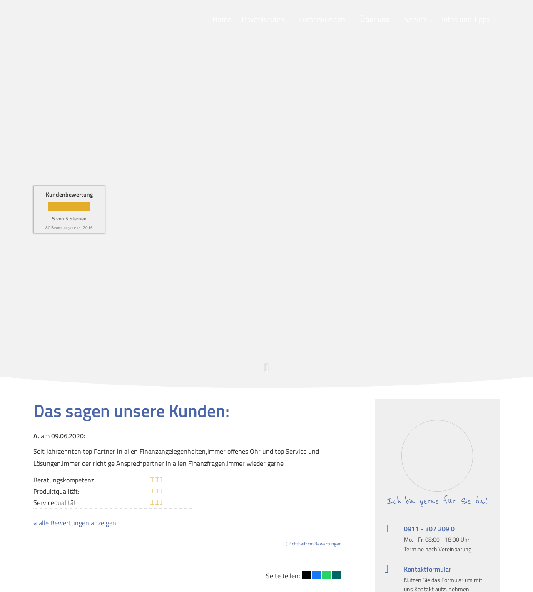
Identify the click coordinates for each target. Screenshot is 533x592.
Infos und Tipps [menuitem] (466, 19)
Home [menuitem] (222, 19)
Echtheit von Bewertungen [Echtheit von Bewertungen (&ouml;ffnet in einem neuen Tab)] (315, 543)
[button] (266, 372)
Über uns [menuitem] (374, 19)
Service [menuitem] (415, 19)
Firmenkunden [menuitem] (322, 19)
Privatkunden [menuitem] (263, 19)
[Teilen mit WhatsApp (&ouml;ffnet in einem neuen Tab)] (326, 575)
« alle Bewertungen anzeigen (74, 523)
